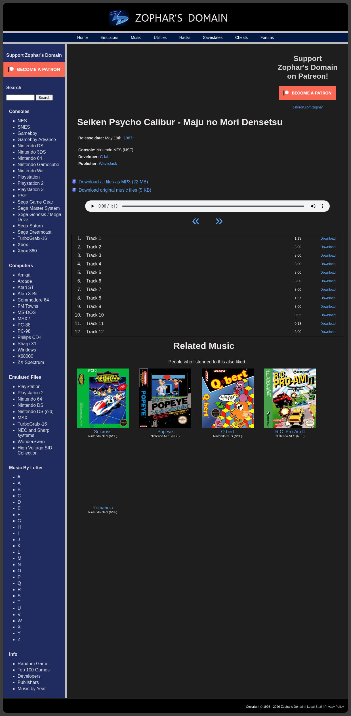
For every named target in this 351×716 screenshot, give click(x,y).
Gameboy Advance (37, 139)
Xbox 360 (27, 250)
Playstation (29, 177)
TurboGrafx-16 (32, 238)
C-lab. (105, 156)
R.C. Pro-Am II (290, 431)
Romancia (103, 507)
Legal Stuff (314, 706)
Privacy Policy (334, 706)
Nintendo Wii (30, 170)
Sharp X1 (27, 343)
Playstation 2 (31, 183)
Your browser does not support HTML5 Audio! (207, 205)
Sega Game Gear (35, 202)
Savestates (212, 37)
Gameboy (27, 133)
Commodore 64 (33, 300)
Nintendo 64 (30, 158)
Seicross (102, 431)
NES (22, 120)
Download (327, 238)
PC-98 (24, 331)
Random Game (33, 663)
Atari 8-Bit (27, 293)
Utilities (160, 37)
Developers (29, 676)
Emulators (109, 37)
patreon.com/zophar (308, 107)
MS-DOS (27, 312)
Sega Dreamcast (34, 232)
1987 (128, 138)
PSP (22, 195)
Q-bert (227, 431)
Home (82, 37)
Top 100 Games (34, 669)
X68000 (25, 356)
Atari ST (26, 287)
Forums (267, 37)
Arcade (25, 281)
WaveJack (108, 163)
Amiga (24, 275)
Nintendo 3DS (32, 152)
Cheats (241, 37)
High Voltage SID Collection (35, 450)
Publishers (28, 682)
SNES (24, 127)
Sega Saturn (30, 225)
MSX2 (24, 318)
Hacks (184, 37)
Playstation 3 (31, 189)
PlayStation (29, 386)
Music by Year (32, 688)
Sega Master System (39, 208)
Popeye (165, 431)
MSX (23, 417)
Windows (27, 349)
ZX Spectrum (31, 362)
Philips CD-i (29, 337)
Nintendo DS (30, 145)
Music (136, 37)
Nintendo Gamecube (38, 164)
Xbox (23, 244)
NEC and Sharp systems (33, 433)
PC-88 (24, 325)
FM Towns (28, 306)
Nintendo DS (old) (36, 411)
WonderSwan (31, 441)
